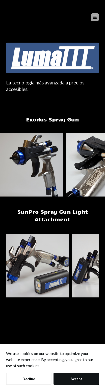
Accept (76, 379)
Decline (28, 379)
